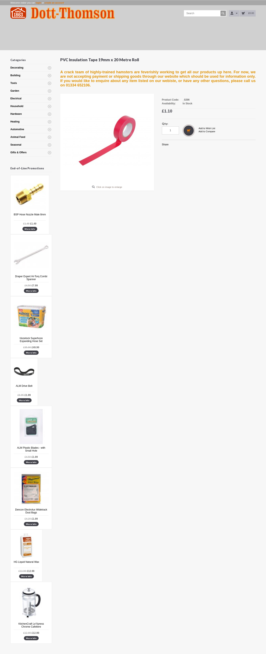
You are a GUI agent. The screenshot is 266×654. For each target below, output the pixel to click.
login (38, 2)
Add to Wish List (207, 128)
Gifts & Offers (18, 152)
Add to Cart (189, 131)
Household (16, 106)
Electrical (15, 98)
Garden (14, 90)
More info (30, 229)
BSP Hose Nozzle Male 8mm (30, 214)
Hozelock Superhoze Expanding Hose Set (31, 340)
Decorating (16, 67)
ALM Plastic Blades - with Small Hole (31, 449)
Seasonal (15, 144)
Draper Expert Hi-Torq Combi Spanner (31, 278)
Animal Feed (17, 137)
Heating (15, 121)
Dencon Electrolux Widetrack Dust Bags (31, 511)
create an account (54, 2)
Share (165, 144)
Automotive (17, 129)
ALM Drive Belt (24, 385)
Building (15, 75)
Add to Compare (207, 131)
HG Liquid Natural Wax (26, 561)
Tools (13, 83)
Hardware (16, 113)
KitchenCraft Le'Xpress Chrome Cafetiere (31, 625)
